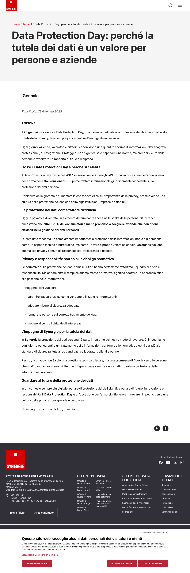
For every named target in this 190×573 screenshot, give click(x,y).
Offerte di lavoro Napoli (83, 488)
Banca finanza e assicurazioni (136, 507)
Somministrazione (170, 511)
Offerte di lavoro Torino (83, 482)
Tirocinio (166, 498)
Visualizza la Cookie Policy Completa (40, 555)
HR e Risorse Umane (132, 489)
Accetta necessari (122, 563)
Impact (27, 24)
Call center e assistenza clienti (137, 498)
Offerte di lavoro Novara (84, 495)
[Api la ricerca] (170, 5)
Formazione (127, 511)
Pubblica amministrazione (134, 494)
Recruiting (166, 485)
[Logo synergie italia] (11, 5)
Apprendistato (168, 494)
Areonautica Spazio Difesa (135, 485)
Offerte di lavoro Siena (83, 508)
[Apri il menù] (180, 5)
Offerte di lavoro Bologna (84, 502)
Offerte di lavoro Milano (103, 488)
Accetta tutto (153, 563)
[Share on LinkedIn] (157, 428)
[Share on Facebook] (165, 428)
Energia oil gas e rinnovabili (135, 503)
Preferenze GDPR (37, 563)
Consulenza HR (169, 489)
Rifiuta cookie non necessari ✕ (153, 532)
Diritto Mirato (168, 507)
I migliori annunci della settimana (104, 495)
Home (16, 24)
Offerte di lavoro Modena (103, 482)
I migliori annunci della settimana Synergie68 (104, 503)
